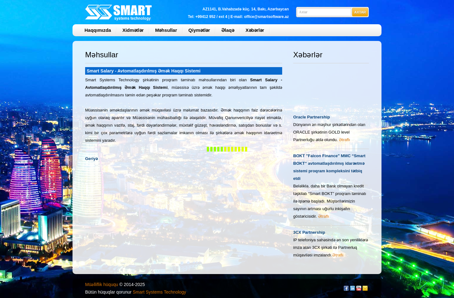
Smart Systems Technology (159, 292)
